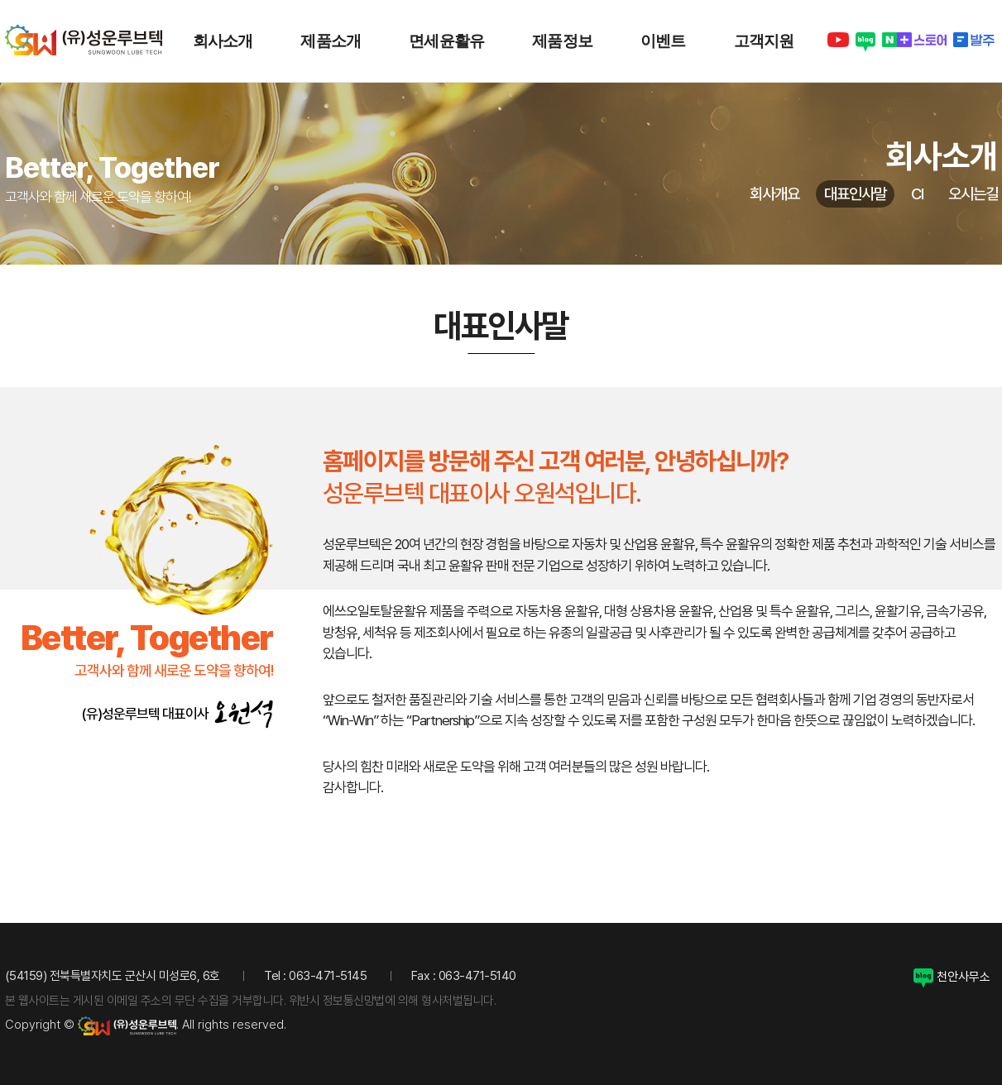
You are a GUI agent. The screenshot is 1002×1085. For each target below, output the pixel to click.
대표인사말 (855, 193)
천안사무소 (951, 976)
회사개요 (774, 193)
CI (917, 193)
